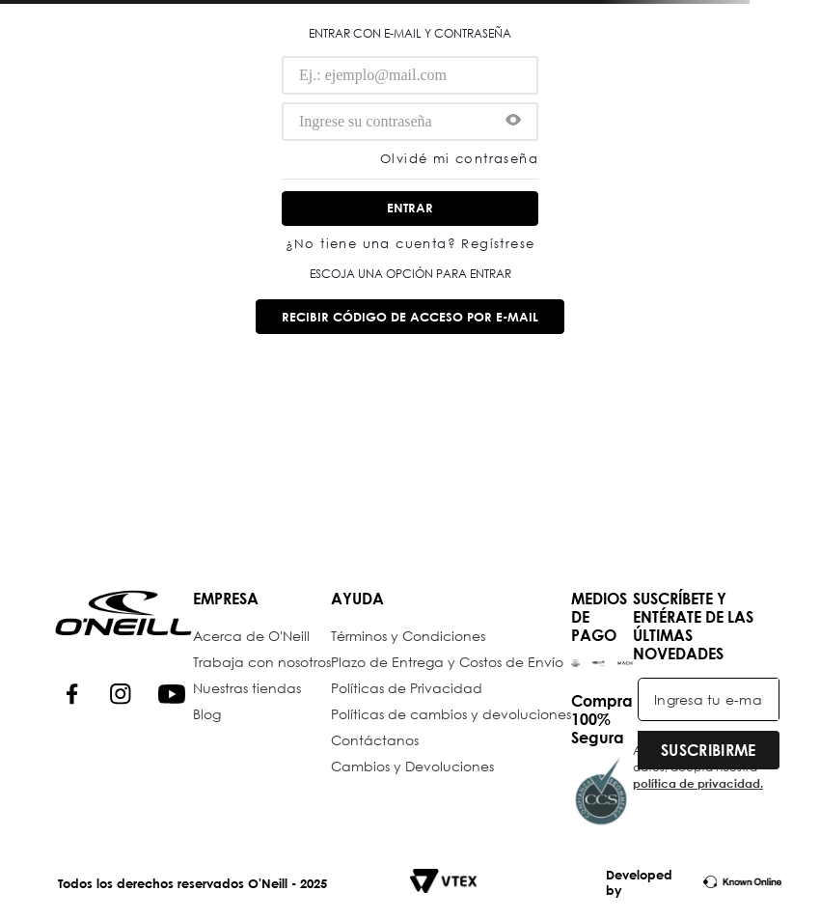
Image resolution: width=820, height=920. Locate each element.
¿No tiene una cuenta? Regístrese (410, 244)
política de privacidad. (698, 783)
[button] (513, 121)
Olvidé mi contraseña (459, 160)
